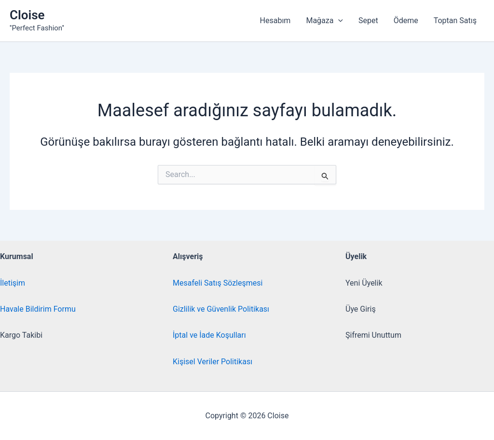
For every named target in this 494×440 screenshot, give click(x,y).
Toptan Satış (455, 20)
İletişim (12, 283)
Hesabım (275, 20)
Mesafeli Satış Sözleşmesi (217, 283)
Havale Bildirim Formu (38, 309)
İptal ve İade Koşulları (209, 335)
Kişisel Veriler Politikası (212, 361)
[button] (338, 21)
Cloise (27, 15)
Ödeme (406, 20)
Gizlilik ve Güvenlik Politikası (221, 309)
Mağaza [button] (324, 21)
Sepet (368, 20)
